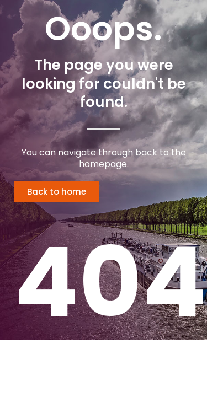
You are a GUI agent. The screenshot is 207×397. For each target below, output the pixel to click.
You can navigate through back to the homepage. (104, 158)
